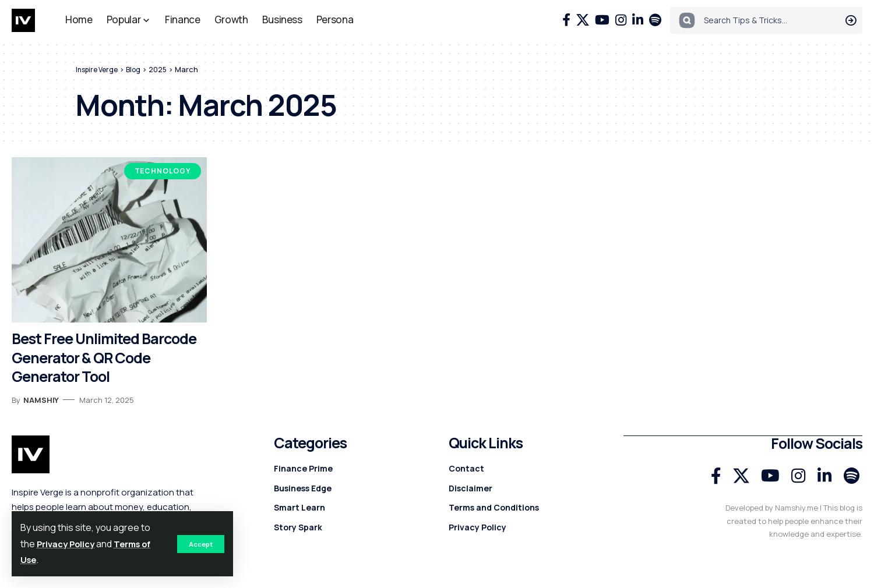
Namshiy (41, 400)
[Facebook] (566, 20)
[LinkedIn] (637, 20)
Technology (163, 171)
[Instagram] (620, 20)
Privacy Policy (69, 543)
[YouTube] (602, 20)
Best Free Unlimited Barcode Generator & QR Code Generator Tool (104, 357)
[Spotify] (655, 20)
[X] (582, 20)
